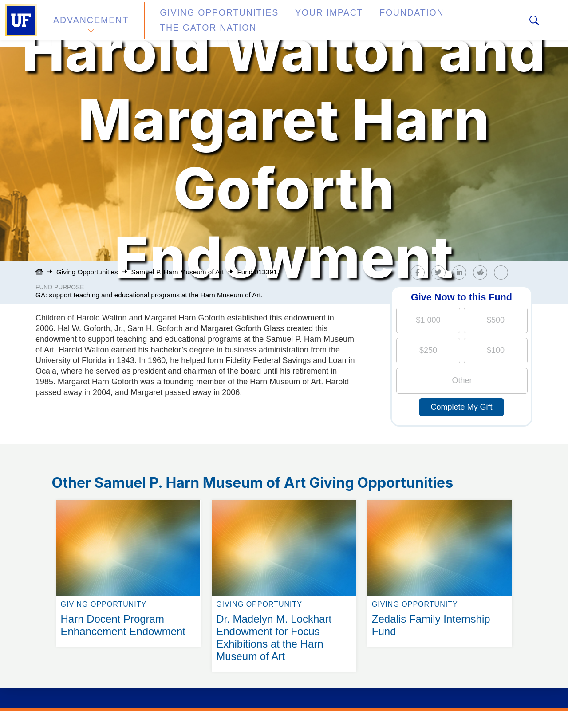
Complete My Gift (461, 407)
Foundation (366, 24)
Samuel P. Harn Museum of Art (177, 272)
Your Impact (295, 24)
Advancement (90, 24)
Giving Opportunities (202, 24)
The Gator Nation (449, 24)
